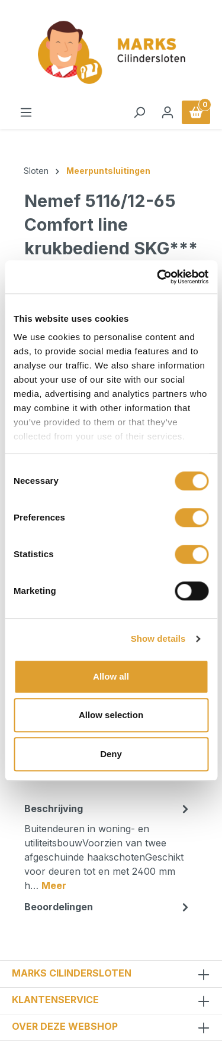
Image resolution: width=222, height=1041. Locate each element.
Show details (158, 638)
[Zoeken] (139, 112)
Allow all (111, 676)
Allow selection (111, 715)
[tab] (108, 846)
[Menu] (26, 112)
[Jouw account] (167, 112)
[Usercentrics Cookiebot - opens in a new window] (158, 277)
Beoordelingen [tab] (108, 906)
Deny (111, 754)
